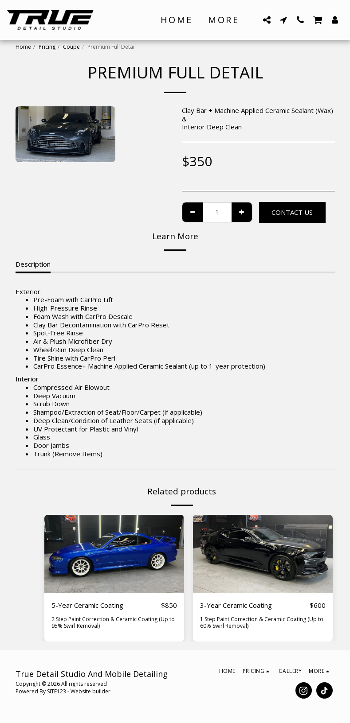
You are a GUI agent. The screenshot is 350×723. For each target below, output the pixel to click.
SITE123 (56, 691)
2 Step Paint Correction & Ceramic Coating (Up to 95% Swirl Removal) (113, 622)
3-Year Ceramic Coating (236, 605)
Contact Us (292, 212)
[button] (267, 19)
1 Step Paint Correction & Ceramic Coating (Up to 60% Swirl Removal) (261, 622)
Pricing (47, 47)
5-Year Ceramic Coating (87, 605)
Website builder (90, 691)
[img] (114, 554)
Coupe (71, 47)
